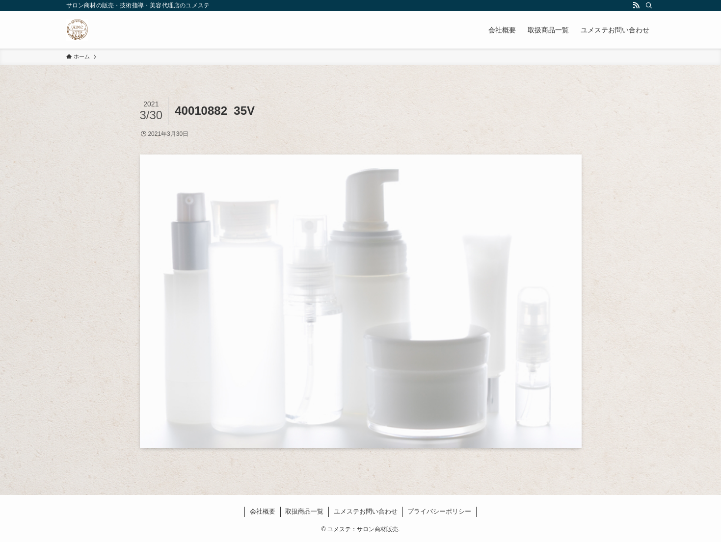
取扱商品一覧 (304, 511)
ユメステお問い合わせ (366, 511)
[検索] (648, 5)
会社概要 (262, 511)
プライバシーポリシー (439, 511)
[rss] (636, 5)
